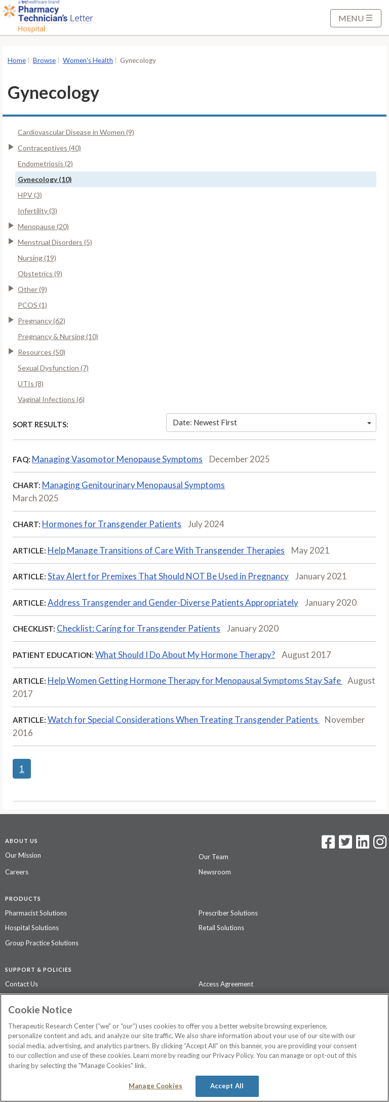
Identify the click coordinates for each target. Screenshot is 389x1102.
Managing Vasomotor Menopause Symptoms (117, 459)
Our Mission (23, 855)
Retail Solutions (221, 928)
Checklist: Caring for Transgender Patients (138, 628)
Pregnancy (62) (41, 320)
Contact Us (21, 984)
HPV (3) (30, 195)
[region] (194, 1048)
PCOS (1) (32, 305)
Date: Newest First (272, 422)
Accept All (227, 1086)
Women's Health (88, 60)
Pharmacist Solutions (36, 913)
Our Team (213, 857)
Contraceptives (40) (49, 147)
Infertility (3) (37, 210)
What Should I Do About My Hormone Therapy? (185, 654)
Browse (44, 60)
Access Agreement (226, 984)
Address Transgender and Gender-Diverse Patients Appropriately (173, 602)
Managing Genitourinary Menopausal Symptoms (133, 485)
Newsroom (215, 872)
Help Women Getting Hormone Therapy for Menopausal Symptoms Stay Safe (195, 680)
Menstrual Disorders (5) (55, 242)
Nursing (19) (37, 257)
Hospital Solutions (32, 928)
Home (17, 60)
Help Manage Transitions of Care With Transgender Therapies (166, 550)
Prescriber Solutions (228, 913)
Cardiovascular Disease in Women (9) (76, 132)
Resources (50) (41, 352)
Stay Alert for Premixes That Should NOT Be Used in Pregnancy (168, 576)
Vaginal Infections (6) (51, 399)
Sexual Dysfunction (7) (53, 367)
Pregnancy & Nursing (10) (58, 336)
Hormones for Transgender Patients (111, 524)
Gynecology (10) (45, 179)
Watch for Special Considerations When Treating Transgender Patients (184, 719)
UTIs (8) (31, 383)
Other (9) (32, 289)
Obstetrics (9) (40, 273)
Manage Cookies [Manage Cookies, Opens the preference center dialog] (155, 1086)
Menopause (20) (43, 226)
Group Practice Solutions (42, 943)
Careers (16, 872)
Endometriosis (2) (45, 163)
